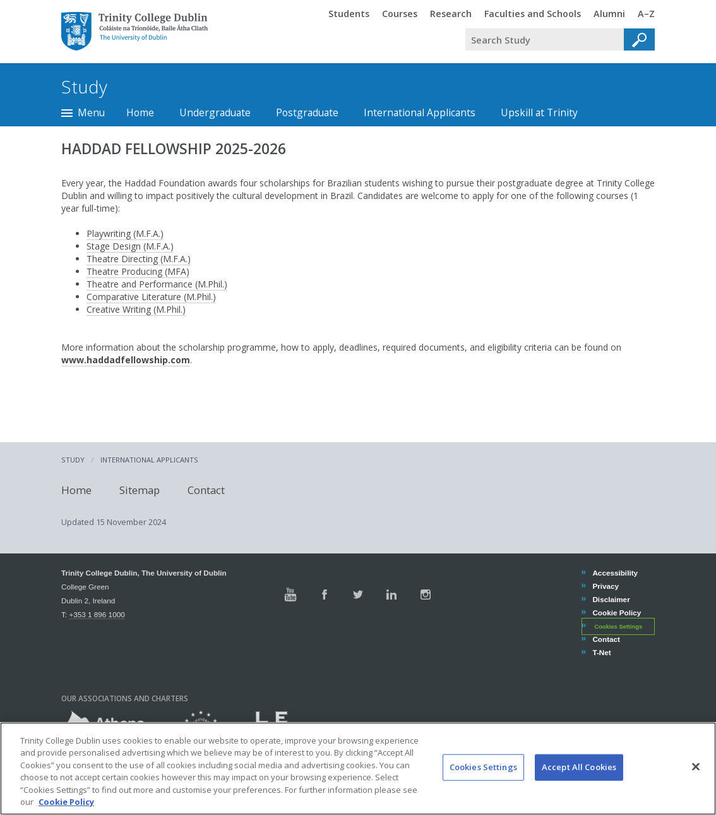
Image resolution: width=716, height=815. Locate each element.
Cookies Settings (618, 627)
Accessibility (615, 573)
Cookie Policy (616, 612)
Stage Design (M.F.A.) (130, 246)
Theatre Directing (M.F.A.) (139, 259)
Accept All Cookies (579, 774)
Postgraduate (307, 112)
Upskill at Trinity (539, 112)
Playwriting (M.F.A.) (125, 233)
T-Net (601, 652)
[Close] (696, 773)
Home (140, 112)
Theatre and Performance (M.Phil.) (157, 284)
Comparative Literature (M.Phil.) (151, 297)
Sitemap (139, 490)
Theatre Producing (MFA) (138, 271)
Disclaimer (610, 599)
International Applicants (419, 112)
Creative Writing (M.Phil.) (136, 309)
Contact (206, 490)
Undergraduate (215, 112)
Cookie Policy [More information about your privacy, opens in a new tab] (66, 808)
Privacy (605, 586)
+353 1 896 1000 (96, 614)
